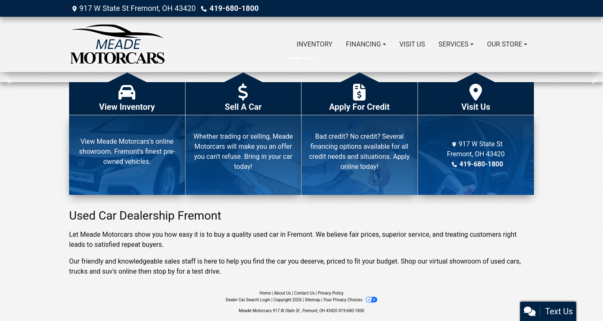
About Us (282, 293)
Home (265, 293)
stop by (164, 271)
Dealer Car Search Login (248, 300)
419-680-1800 (233, 8)
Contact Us (304, 293)
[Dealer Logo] (117, 44)
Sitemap (312, 300)
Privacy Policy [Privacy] (331, 293)
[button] (7, 77)
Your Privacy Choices (350, 300)
